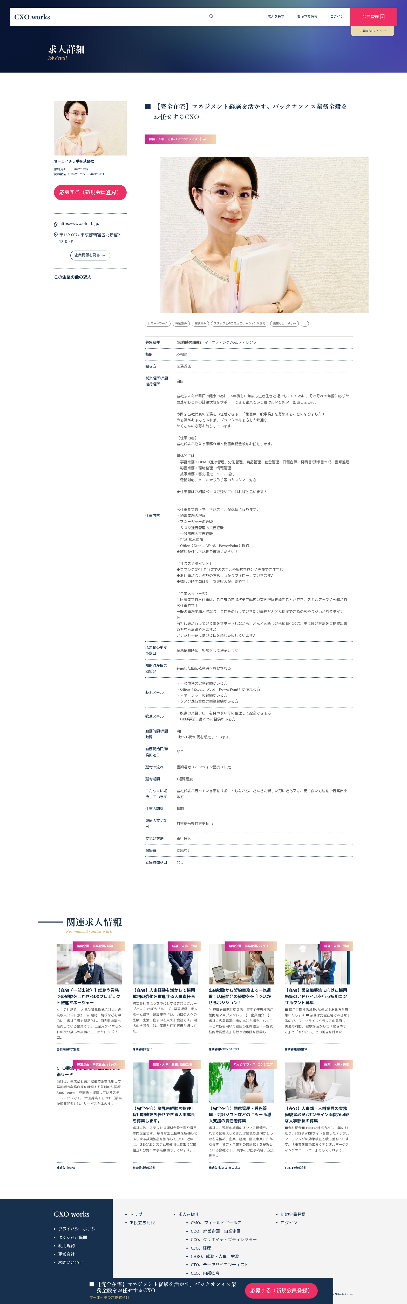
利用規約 (66, 1246)
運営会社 (66, 1254)
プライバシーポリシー (79, 1229)
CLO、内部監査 (205, 1273)
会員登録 (373, 17)
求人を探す (276, 17)
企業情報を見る (89, 255)
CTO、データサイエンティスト (220, 1264)
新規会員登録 (293, 1214)
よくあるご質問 (72, 1237)
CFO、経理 (201, 1248)
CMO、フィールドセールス (216, 1222)
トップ (136, 1214)
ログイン (337, 17)
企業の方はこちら (372, 31)
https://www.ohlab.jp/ (79, 223)
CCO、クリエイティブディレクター (224, 1239)
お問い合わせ (70, 1262)
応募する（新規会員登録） (90, 192)
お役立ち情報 (307, 17)
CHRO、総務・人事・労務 (215, 1256)
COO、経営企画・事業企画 (216, 1231)
